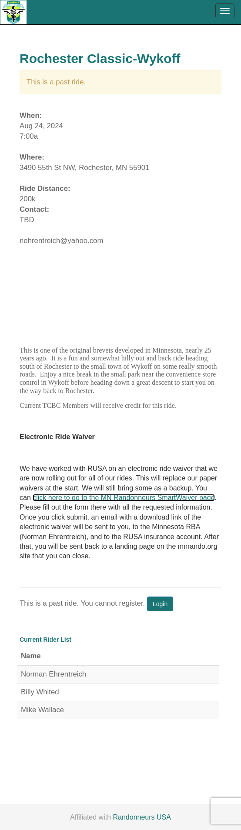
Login (160, 603)
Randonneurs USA (142, 817)
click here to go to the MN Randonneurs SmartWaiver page (123, 497)
